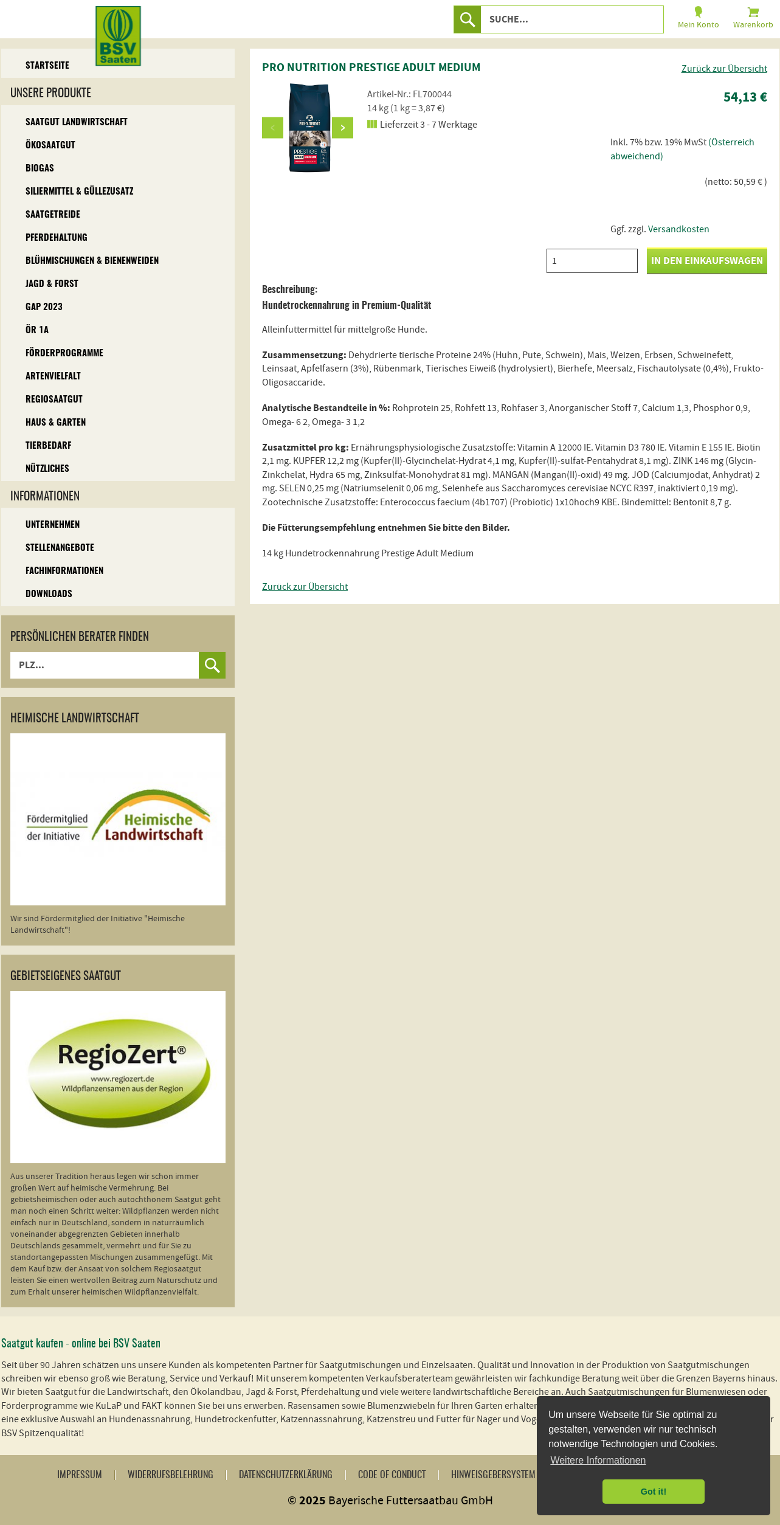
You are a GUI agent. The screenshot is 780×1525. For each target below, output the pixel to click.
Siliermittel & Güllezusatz (79, 191)
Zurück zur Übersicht (724, 69)
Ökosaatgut (50, 145)
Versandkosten (678, 229)
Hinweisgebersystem (493, 1475)
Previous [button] (272, 127)
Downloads (49, 594)
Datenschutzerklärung (286, 1475)
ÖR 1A (37, 330)
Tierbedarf (48, 446)
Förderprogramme (64, 353)
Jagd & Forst (52, 284)
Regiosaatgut (54, 399)
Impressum (79, 1475)
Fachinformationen (64, 571)
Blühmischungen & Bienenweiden (92, 261)
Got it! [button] (653, 1491)
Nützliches (47, 469)
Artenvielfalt (53, 376)
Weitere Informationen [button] (598, 1460)
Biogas (40, 168)
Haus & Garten (56, 422)
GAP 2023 (44, 307)
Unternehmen (53, 525)
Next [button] (342, 127)
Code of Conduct (392, 1475)
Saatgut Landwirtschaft (77, 122)
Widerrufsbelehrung (170, 1475)
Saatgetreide (53, 215)
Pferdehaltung (57, 238)
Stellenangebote (60, 548)
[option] (307, 127)
